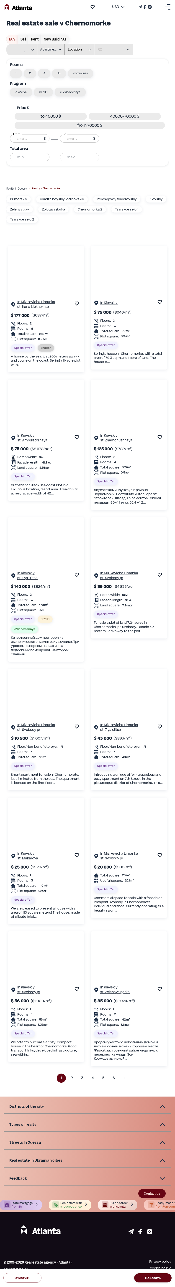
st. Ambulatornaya (32, 440)
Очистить (22, 1278)
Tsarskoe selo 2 (22, 219)
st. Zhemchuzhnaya (116, 440)
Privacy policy (160, 1261)
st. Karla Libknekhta (33, 307)
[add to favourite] (93, 7)
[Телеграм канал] (141, 7)
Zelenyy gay (19, 209)
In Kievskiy (109, 303)
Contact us (152, 1193)
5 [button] (103, 1078)
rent (34, 39)
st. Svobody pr (111, 578)
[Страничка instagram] (149, 1233)
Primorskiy (18, 199)
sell (23, 39)
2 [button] (71, 1078)
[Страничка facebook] (140, 1233)
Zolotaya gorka (53, 209)
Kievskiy (156, 199)
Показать (153, 1278)
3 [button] (82, 1078)
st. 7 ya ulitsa (110, 730)
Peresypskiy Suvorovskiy (117, 199)
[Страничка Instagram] (149, 7)
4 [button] (92, 1078)
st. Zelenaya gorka (115, 992)
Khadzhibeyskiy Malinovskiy (62, 199)
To (64, 134)
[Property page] (13, 305)
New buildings (55, 39)
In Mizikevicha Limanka (36, 302)
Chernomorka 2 (90, 209)
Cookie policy (160, 1268)
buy (12, 39)
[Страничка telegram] (131, 1233)
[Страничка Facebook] (145, 7)
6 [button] (113, 1078)
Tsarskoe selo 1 (126, 209)
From (16, 134)
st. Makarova (27, 858)
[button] (16, 73)
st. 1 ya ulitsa (27, 578)
